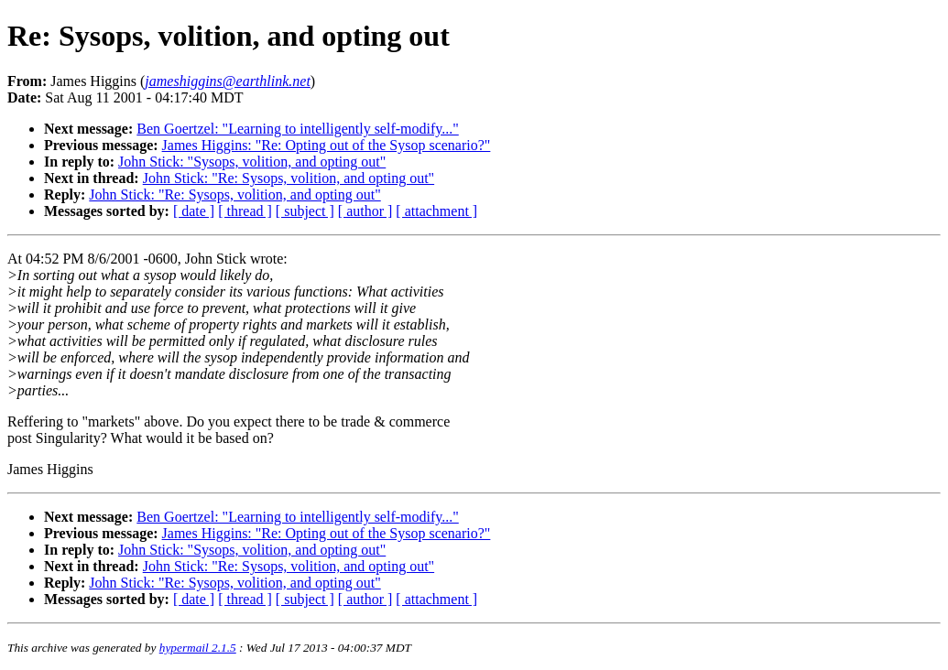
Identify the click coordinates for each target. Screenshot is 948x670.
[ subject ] (305, 211)
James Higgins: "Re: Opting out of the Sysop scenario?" (326, 145)
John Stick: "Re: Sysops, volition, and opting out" (288, 178)
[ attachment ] (436, 211)
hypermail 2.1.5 (197, 647)
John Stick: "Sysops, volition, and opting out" (252, 161)
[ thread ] (245, 211)
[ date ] (193, 211)
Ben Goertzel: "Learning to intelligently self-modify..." (297, 128)
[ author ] (365, 211)
